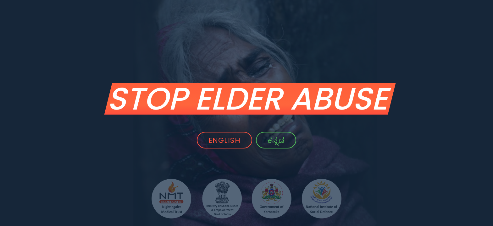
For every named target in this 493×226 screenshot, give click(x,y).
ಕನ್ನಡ (277, 140)
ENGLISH (224, 140)
